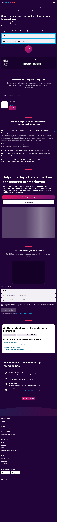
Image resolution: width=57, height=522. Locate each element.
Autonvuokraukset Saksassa (16, 10)
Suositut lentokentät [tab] (9, 335)
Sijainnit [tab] (19, 95)
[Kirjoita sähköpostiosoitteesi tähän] (30, 300)
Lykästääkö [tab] (33, 335)
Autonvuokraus (4, 10)
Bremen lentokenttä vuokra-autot (12, 347)
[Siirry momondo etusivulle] (10, 2)
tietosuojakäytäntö (28, 313)
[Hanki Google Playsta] (27, 64)
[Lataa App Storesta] (37, 64)
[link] (12, 108)
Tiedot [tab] (4, 95)
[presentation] (37, 64)
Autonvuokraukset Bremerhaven (31, 10)
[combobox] (5, 31)
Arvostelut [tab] (11, 95)
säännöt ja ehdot (18, 313)
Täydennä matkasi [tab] (23, 335)
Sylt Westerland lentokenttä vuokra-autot (14, 349)
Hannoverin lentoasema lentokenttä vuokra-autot (16, 345)
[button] (3, 2)
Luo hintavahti (29, 390)
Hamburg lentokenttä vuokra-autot (13, 342)
